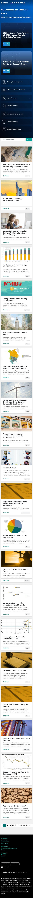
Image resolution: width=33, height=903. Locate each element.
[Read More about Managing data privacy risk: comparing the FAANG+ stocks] (16, 600)
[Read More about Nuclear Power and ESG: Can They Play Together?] (16, 533)
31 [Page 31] (4, 825)
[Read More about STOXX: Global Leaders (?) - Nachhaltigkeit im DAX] (16, 195)
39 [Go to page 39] (27, 825)
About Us (3, 854)
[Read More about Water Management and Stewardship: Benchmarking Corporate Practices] (16, 162)
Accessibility (4, 853)
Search (29, 139)
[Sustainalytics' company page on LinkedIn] (2, 867)
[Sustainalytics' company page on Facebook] (8, 867)
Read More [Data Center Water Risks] (6, 70)
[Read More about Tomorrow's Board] (16, 465)
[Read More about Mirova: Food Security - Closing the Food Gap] (16, 702)
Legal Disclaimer (5, 841)
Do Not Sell (4, 840)
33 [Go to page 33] (10, 825)
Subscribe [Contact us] (6, 864)
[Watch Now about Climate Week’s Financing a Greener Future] (16, 566)
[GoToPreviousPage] (2, 825)
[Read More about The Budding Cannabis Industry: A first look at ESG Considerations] (16, 364)
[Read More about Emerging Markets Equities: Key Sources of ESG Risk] (16, 634)
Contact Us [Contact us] (15, 864)
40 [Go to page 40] (29, 825)
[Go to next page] (32, 825)
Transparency (4, 846)
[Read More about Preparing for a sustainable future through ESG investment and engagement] (16, 499)
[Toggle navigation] (30, 2)
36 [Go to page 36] (18, 825)
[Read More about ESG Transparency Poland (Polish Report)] (16, 330)
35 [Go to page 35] (15, 825)
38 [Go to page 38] (24, 825)
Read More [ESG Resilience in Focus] (6, 44)
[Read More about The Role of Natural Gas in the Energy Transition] (16, 736)
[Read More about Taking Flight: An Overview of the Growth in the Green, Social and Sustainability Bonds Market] (16, 397)
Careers (3, 850)
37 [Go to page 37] (21, 825)
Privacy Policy (4, 838)
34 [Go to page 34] (13, 825)
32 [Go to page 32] (7, 825)
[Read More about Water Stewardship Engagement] (16, 803)
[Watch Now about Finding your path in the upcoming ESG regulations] (16, 296)
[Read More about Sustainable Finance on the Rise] (16, 668)
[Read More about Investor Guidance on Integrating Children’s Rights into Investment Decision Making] (16, 228)
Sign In (3, 856)
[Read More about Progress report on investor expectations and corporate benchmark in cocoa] (16, 431)
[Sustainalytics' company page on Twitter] (5, 867)
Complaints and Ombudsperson (9, 848)
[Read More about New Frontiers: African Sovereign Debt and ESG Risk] (16, 262)
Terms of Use (4, 843)
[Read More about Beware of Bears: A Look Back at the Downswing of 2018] (16, 769)
